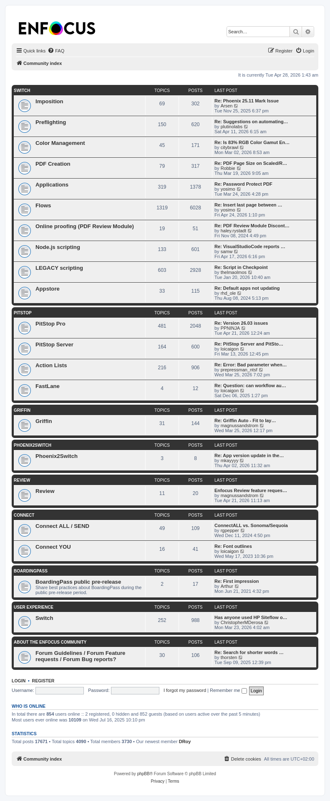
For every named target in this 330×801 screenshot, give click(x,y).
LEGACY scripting (59, 268)
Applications (51, 185)
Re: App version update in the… (249, 455)
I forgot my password (185, 690)
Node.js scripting (57, 247)
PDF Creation (53, 164)
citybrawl (230, 147)
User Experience (33, 607)
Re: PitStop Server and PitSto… (248, 343)
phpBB (143, 773)
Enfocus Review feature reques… (250, 490)
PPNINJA (230, 328)
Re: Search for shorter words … (249, 652)
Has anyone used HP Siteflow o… (250, 617)
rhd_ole (228, 293)
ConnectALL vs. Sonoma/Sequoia (251, 525)
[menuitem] (56, 51)
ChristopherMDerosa (242, 622)
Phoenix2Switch (32, 445)
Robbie (228, 168)
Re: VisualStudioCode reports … (249, 246)
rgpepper (230, 530)
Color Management (60, 143)
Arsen (227, 105)
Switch (22, 90)
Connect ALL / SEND (62, 526)
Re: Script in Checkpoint (241, 267)
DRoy (185, 741)
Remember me (228, 690)
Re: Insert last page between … (248, 204)
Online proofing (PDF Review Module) (84, 226)
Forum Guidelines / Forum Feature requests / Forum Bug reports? (80, 656)
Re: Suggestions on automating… (251, 121)
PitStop (23, 313)
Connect (24, 515)
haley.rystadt (234, 230)
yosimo (228, 189)
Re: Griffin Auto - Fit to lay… (245, 420)
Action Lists (51, 365)
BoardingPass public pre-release (78, 582)
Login (18, 680)
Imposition (49, 101)
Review (22, 480)
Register (43, 680)
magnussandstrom (240, 425)
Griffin (22, 410)
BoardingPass (31, 571)
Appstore (47, 289)
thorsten (229, 657)
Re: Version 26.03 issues (241, 323)
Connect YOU (53, 547)
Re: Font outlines (233, 546)
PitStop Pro (50, 324)
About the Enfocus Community (50, 642)
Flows (43, 205)
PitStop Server (54, 344)
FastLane (47, 386)
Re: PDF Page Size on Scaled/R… (250, 163)
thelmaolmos (234, 272)
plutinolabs (232, 126)
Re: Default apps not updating (247, 288)
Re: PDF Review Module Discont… (252, 225)
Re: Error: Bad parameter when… (250, 364)
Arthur (227, 586)
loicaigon (230, 348)
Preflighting (50, 122)
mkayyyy (230, 460)
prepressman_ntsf (239, 369)
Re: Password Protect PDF (243, 184)
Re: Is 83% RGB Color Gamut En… (252, 142)
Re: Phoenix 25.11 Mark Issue (246, 100)
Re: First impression (236, 581)
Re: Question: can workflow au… (250, 385)
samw (227, 251)
